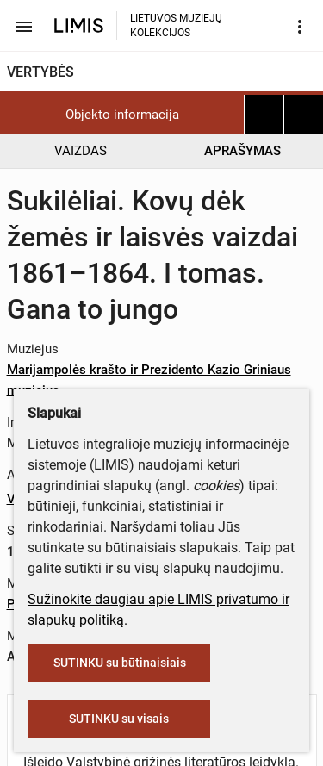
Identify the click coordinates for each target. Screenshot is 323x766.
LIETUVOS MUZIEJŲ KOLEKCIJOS (176, 25)
